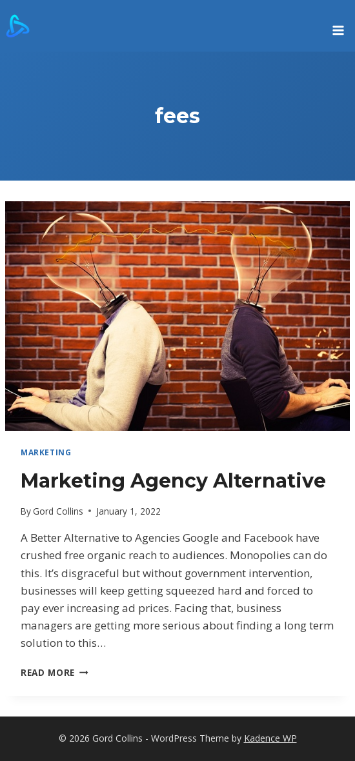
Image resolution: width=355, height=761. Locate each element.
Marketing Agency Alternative (173, 481)
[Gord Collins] (18, 25)
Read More (54, 672)
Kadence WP (270, 738)
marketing (46, 452)
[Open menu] (338, 26)
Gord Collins (58, 511)
